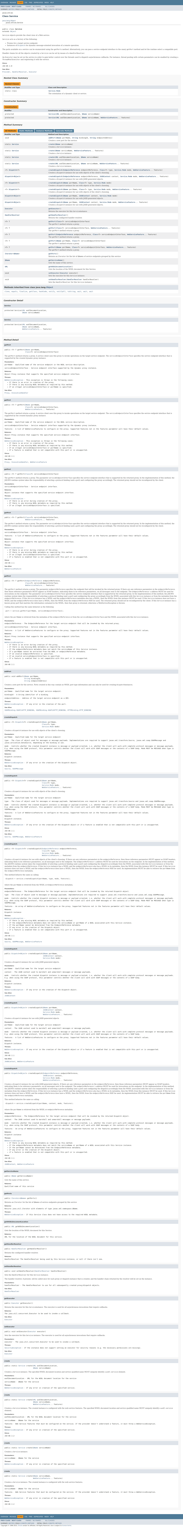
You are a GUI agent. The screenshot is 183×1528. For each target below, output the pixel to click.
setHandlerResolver (57, 279)
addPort (52, 138)
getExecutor (54, 209)
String (75, 138)
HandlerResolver (12, 215)
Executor (9, 209)
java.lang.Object (9, 21)
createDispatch (55, 170)
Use (26, 2)
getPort (52, 221)
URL (57, 114)
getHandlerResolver (57, 215)
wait (79, 291)
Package (13, 2)
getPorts (52, 254)
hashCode (43, 291)
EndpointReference (71, 170)
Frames (28, 6)
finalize (23, 291)
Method (31, 9)
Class (102, 170)
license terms (66, 1525)
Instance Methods (44, 131)
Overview (4, 2)
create (52, 144)
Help (52, 2)
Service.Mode (54, 91)
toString (71, 291)
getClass (33, 291)
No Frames (37, 6)
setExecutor (54, 273)
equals (14, 291)
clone (7, 291)
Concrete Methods (64, 131)
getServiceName (55, 260)
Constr (24, 9)
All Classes (50, 6)
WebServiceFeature (109, 118)
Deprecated (38, 2)
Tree (30, 2)
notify (52, 291)
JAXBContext (105, 176)
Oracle (20, 1525)
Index (46, 2)
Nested (11, 9)
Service (52, 114)
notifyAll (61, 291)
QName (84, 114)
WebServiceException (14, 380)
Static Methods (26, 131)
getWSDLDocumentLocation (60, 267)
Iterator (9, 254)
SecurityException (13, 1348)
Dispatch (13, 170)
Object (13, 31)
